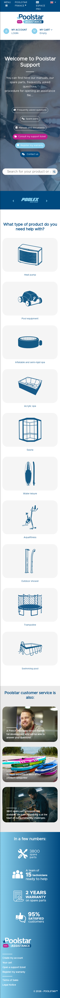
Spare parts (30, 119)
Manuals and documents (30, 127)
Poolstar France (21, 4)
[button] (44, 31)
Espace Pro (40, 5)
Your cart (7, 963)
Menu (7, 4)
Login (15, 33)
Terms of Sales (10, 980)
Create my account (12, 958)
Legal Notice (9, 985)
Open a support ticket (14, 967)
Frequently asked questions (30, 110)
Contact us (30, 154)
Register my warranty (30, 145)
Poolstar (51, 991)
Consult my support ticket (30, 136)
